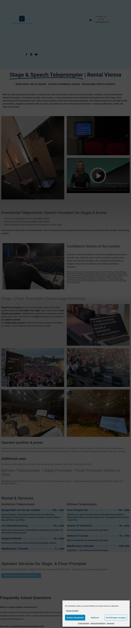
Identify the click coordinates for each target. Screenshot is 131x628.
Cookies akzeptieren (75, 618)
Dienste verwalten (72, 611)
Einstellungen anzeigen (116, 618)
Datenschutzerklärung (97, 623)
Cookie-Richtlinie (83, 623)
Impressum (110, 623)
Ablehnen (95, 618)
